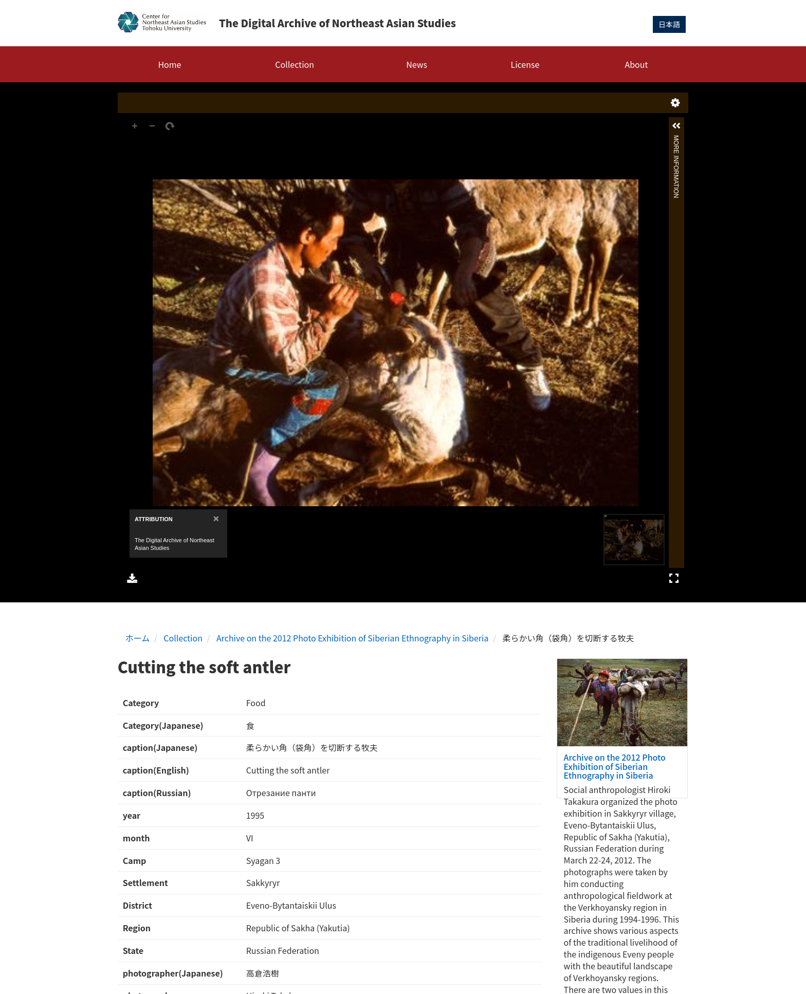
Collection (294, 64)
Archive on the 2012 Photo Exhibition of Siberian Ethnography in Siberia (352, 638)
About (636, 64)
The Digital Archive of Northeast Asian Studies (337, 22)
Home (169, 64)
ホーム (137, 638)
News (416, 64)
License (525, 64)
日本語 (669, 24)
